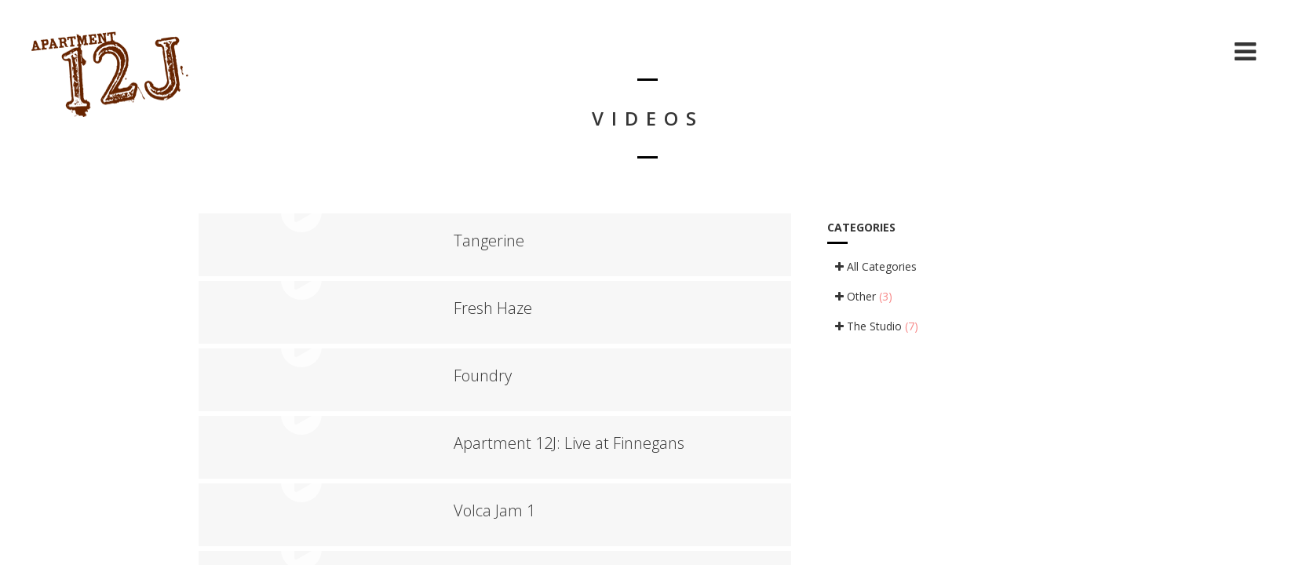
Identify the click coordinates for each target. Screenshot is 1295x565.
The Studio (876, 326)
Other (863, 296)
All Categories (876, 266)
